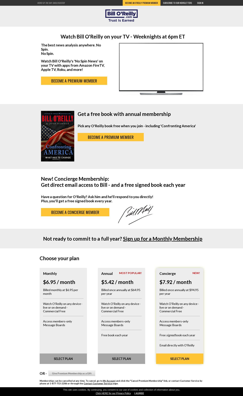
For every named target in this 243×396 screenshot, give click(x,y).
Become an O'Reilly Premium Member (141, 3)
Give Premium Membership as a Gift (72, 373)
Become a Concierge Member (75, 212)
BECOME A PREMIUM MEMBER (74, 81)
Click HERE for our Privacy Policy (113, 393)
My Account (109, 380)
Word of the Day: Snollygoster (51, 3)
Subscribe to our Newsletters (177, 3)
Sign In (200, 3)
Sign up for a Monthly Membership (162, 239)
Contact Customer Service (98, 383)
